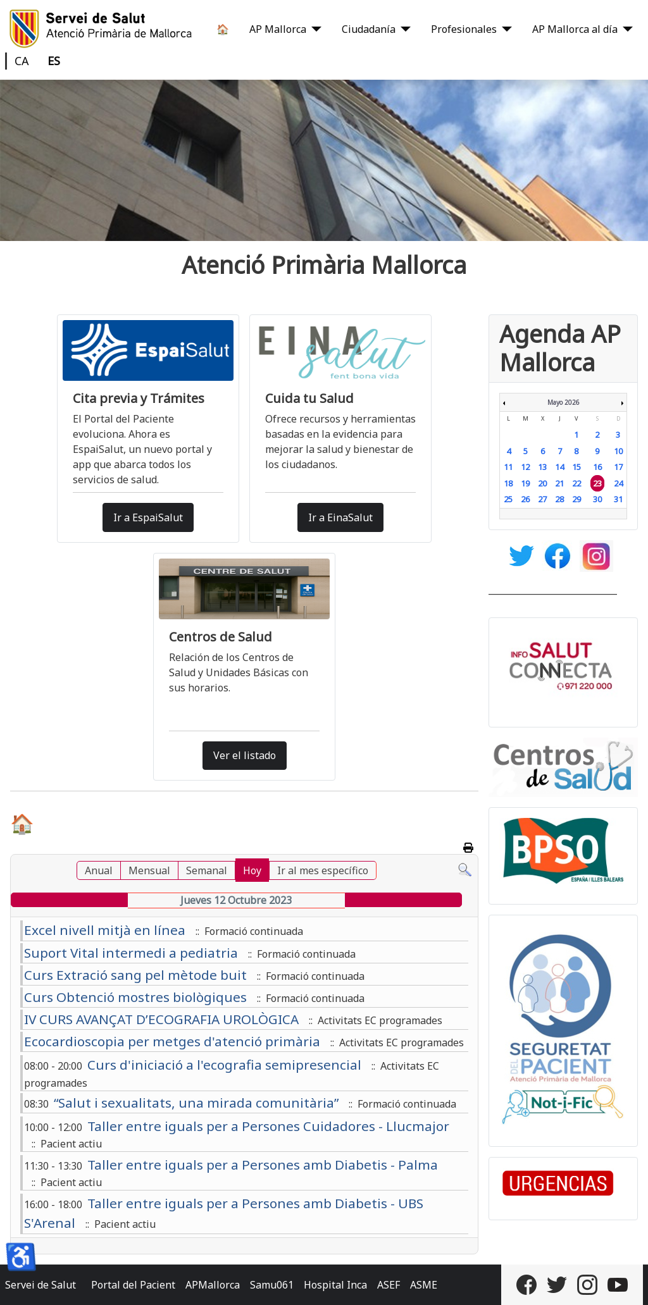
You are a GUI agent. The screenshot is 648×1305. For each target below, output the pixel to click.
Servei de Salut (40, 1285)
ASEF (388, 1285)
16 (597, 467)
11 (508, 467)
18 (508, 483)
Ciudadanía (369, 29)
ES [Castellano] (53, 60)
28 (559, 499)
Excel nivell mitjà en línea (104, 930)
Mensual (149, 870)
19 (525, 483)
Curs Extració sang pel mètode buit (135, 975)
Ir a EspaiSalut (148, 517)
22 (576, 483)
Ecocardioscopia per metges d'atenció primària (172, 1041)
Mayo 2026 (563, 402)
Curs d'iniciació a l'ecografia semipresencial (224, 1064)
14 (559, 467)
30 (597, 499)
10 (618, 451)
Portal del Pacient (133, 1285)
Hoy (252, 870)
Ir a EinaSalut (340, 517)
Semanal (206, 870)
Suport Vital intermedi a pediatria (131, 953)
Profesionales (464, 29)
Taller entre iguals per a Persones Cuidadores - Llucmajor (268, 1126)
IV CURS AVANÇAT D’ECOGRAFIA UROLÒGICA (161, 1019)
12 (525, 467)
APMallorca (212, 1285)
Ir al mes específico (322, 870)
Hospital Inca (335, 1285)
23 (597, 483)
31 (618, 499)
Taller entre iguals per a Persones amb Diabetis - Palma (262, 1164)
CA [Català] (22, 60)
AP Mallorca (277, 29)
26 (525, 499)
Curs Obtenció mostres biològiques (135, 997)
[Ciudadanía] (403, 29)
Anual (99, 870)
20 (542, 483)
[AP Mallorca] (313, 29)
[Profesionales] (504, 29)
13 (542, 467)
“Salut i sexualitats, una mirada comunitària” (196, 1102)
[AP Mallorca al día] (625, 29)
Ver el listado (244, 755)
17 (618, 467)
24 (618, 483)
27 (542, 499)
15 (576, 467)
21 (559, 483)
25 (508, 499)
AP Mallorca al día (575, 29)
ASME (423, 1285)
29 (576, 499)
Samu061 (272, 1285)
